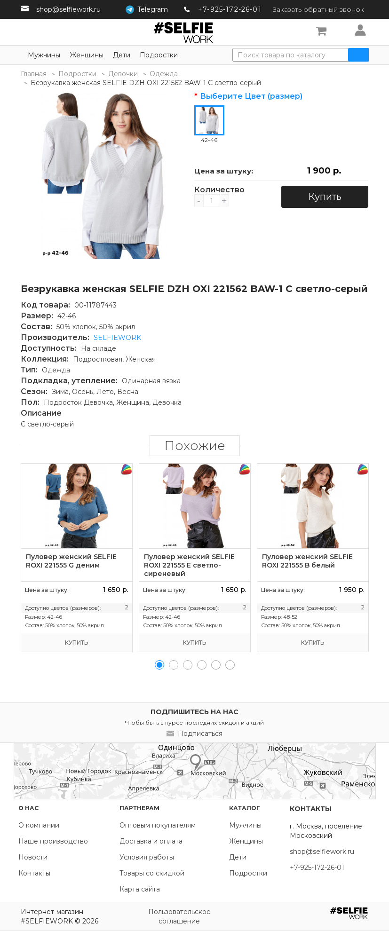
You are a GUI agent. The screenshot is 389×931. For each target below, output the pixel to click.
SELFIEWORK (117, 337)
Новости (33, 857)
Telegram (152, 9)
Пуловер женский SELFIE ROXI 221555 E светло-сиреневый (189, 565)
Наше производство (53, 841)
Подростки (159, 55)
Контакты (34, 873)
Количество (211, 190)
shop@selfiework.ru (68, 9)
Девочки (123, 74)
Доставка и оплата (151, 841)
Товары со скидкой (151, 873)
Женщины (86, 55)
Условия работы (146, 857)
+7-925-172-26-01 (230, 9)
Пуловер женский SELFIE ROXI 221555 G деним (71, 560)
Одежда (164, 74)
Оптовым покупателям (157, 825)
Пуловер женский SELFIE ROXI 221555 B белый (307, 560)
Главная (34, 74)
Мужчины (44, 55)
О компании (38, 825)
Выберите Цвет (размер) (251, 96)
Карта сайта (139, 889)
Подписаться (200, 733)
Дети (121, 55)
